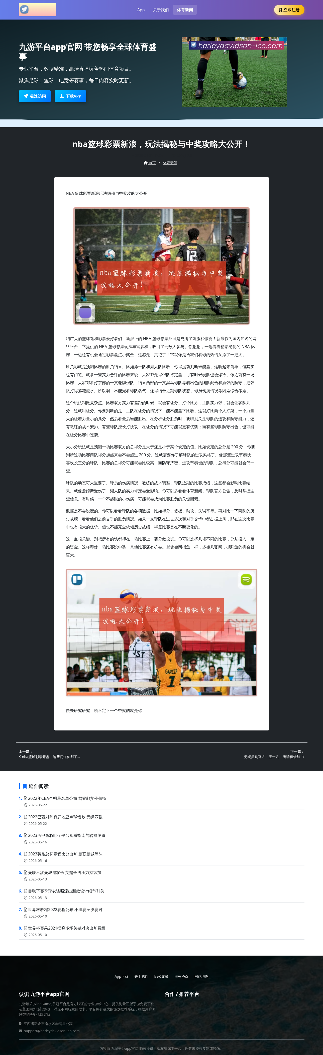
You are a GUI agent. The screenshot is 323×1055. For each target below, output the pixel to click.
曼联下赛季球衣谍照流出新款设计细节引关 (64, 891)
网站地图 (201, 976)
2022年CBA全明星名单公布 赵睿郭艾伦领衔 (65, 798)
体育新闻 (185, 10)
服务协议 (181, 976)
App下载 (121, 976)
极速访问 (35, 96)
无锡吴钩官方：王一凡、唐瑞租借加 (274, 756)
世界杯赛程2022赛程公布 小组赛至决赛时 (63, 909)
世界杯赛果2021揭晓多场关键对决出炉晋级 (64, 928)
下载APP (70, 96)
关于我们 (161, 10)
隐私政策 (161, 976)
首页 (150, 162)
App (141, 10)
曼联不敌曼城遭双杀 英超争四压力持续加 (62, 872)
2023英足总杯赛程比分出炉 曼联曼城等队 (63, 854)
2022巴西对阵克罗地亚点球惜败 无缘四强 (63, 817)
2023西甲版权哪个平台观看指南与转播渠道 (64, 835)
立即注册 (289, 10)
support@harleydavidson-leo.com (52, 1030)
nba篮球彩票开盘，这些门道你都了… (49, 756)
